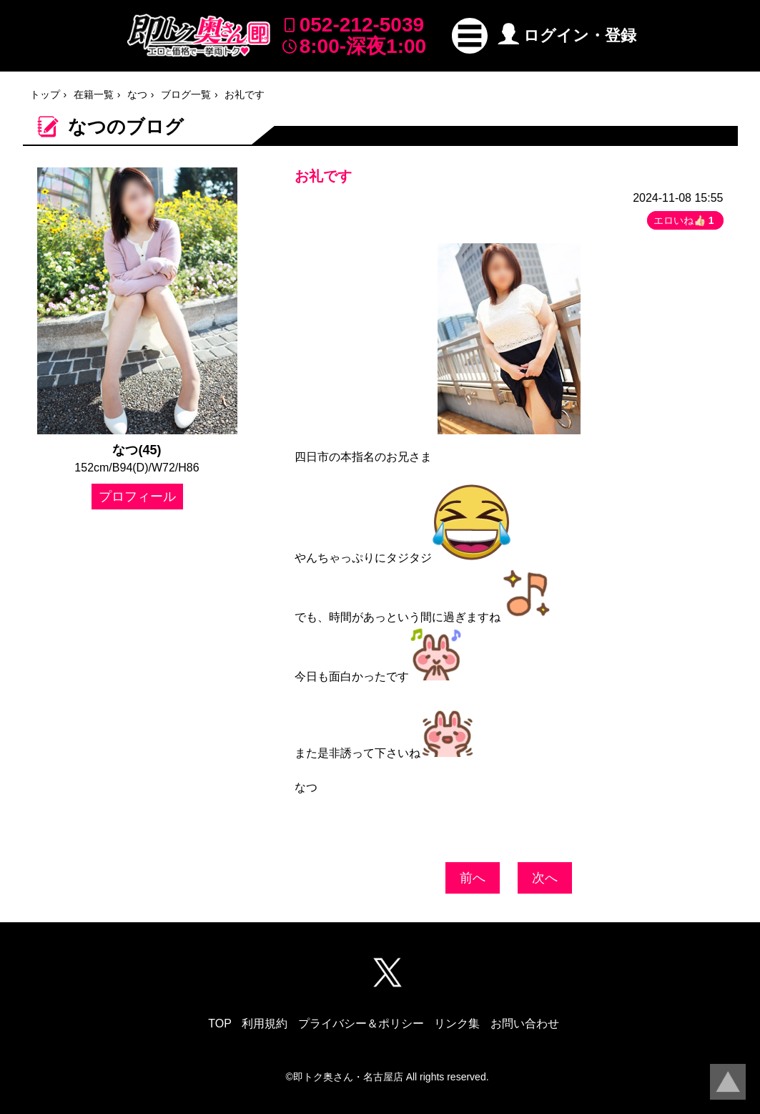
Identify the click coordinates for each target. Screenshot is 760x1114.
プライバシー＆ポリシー (361, 1023)
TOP (220, 1023)
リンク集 (457, 1023)
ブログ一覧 (186, 94)
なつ (137, 94)
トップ (45, 94)
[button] (470, 36)
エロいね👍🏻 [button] (685, 220)
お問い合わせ (524, 1023)
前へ (472, 878)
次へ (545, 878)
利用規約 (264, 1023)
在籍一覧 (94, 94)
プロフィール (137, 496)
